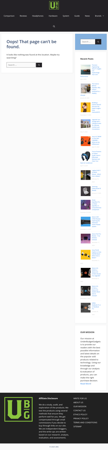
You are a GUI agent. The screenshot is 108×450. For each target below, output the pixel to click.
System (66, 16)
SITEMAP (77, 426)
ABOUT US (78, 402)
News (87, 16)
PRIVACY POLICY (80, 418)
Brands (101, 16)
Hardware (53, 16)
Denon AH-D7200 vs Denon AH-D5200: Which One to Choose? (96, 291)
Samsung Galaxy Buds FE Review (96, 188)
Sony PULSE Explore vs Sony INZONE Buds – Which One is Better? (96, 254)
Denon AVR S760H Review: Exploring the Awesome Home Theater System (96, 221)
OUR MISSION (79, 406)
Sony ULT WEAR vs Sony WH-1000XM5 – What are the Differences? (96, 140)
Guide (77, 16)
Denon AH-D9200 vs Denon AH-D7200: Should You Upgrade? (96, 272)
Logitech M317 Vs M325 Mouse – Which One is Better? (96, 173)
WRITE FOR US (80, 398)
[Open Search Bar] (54, 26)
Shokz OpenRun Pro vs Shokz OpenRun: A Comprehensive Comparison (96, 204)
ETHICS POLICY (80, 414)
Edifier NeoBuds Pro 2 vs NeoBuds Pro (96, 306)
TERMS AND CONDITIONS (85, 422)
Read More (85, 383)
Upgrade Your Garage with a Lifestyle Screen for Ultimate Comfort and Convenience (96, 124)
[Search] (39, 65)
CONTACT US (79, 410)
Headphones (37, 16)
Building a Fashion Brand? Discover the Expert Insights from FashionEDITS (96, 107)
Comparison (9, 16)
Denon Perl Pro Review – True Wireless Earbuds (96, 237)
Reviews (23, 16)
